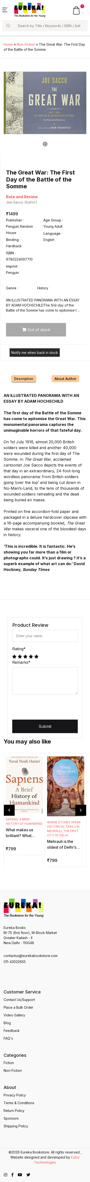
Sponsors (11, 1118)
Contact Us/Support (19, 1000)
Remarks (21, 662)
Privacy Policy (15, 1095)
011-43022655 (15, 962)
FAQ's (8, 1038)
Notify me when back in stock (34, 352)
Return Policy (14, 1111)
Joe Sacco (14, 202)
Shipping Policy (16, 1126)
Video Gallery (14, 1015)
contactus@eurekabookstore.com (31, 956)
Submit (45, 726)
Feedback (12, 1031)
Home (8, 44)
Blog (7, 1023)
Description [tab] (23, 379)
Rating (19, 648)
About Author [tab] (65, 379)
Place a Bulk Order (18, 1007)
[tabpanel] (45, 103)
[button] (4, 9)
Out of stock (36, 329)
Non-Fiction (26, 44)
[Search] (51, 25)
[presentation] (48, 707)
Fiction (9, 1063)
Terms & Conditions (19, 1103)
